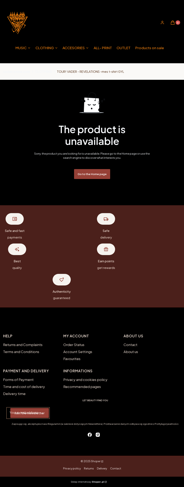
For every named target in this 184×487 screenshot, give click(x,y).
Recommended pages (82, 386)
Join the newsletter (30, 413)
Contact (130, 344)
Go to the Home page (92, 174)
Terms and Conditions (21, 351)
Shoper (95, 461)
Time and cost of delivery (24, 386)
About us (131, 351)
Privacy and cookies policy (85, 379)
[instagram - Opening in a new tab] (97, 434)
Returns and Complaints (22, 344)
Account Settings (77, 351)
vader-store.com (16, 71)
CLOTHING (43, 71)
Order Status (73, 344)
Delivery (102, 468)
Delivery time (14, 393)
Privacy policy (72, 468)
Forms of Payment (18, 379)
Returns (89, 468)
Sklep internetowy (87, 481)
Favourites (71, 358)
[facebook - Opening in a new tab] (89, 434)
